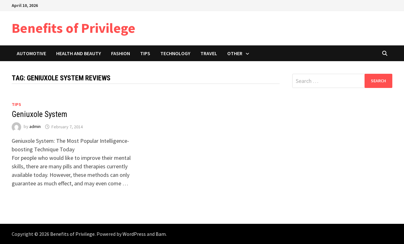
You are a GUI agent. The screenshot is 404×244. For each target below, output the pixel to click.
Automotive (31, 53)
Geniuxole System (39, 114)
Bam (161, 234)
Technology (175, 53)
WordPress (134, 234)
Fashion (120, 53)
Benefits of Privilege (73, 28)
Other (234, 53)
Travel (208, 53)
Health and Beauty (78, 53)
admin (35, 127)
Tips (145, 53)
